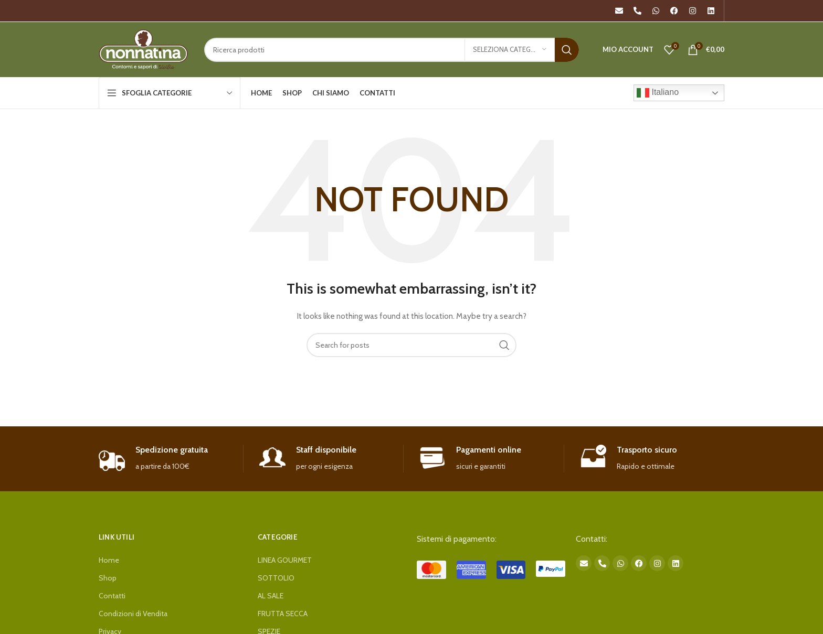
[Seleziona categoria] (510, 50)
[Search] (391, 50)
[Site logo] (143, 48)
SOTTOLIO (276, 578)
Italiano (658, 93)
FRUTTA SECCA (283, 613)
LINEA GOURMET (285, 560)
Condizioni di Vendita (133, 613)
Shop (108, 578)
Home (109, 560)
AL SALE (270, 595)
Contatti (112, 595)
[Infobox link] (171, 458)
